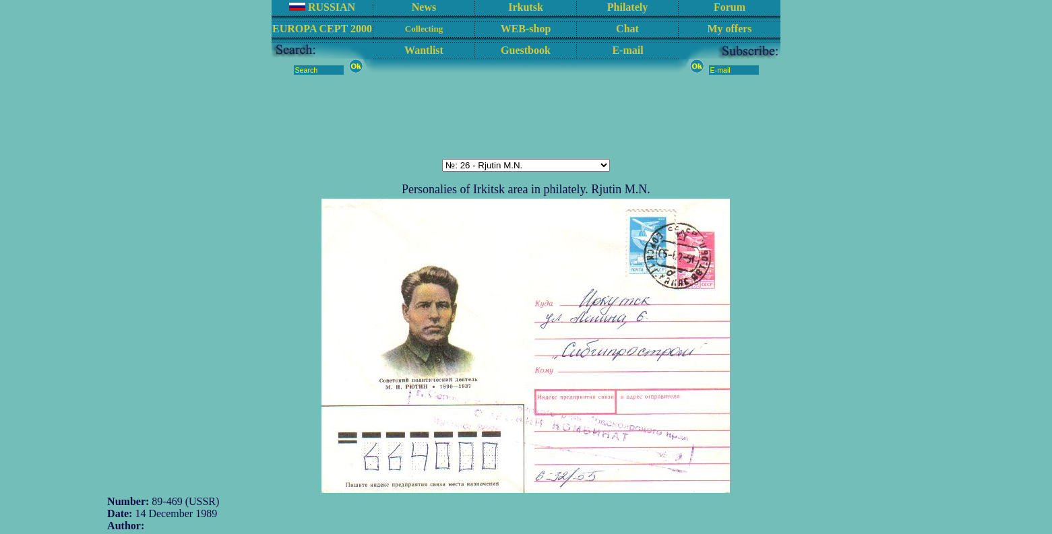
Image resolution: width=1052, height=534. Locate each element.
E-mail (627, 50)
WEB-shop (526, 28)
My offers (729, 28)
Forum (729, 7)
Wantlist (423, 50)
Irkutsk (525, 7)
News (424, 7)
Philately (627, 7)
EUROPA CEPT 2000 (322, 28)
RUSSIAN (322, 7)
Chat (627, 28)
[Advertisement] (526, 116)
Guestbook (526, 50)
